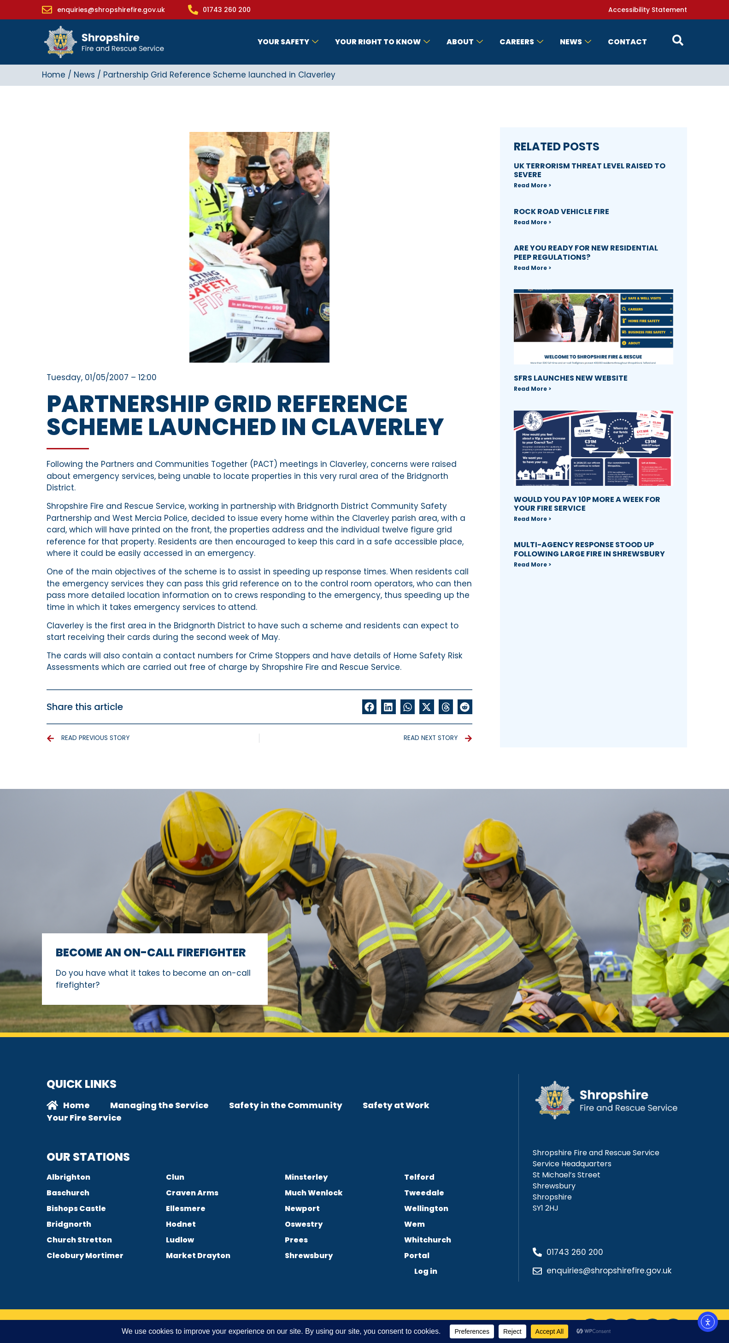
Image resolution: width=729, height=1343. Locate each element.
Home (53, 74)
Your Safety (288, 41)
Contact (627, 41)
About (465, 41)
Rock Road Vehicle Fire (561, 211)
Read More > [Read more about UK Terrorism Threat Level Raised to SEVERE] (532, 185)
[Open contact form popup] (677, 40)
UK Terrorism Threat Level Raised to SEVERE (589, 170)
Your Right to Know (382, 41)
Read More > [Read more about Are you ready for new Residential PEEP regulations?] (532, 268)
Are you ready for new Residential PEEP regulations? (586, 252)
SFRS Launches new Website (571, 378)
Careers (521, 41)
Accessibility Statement (647, 9)
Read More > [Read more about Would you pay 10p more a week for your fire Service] (532, 519)
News (575, 41)
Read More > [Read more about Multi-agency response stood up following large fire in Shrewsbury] (532, 564)
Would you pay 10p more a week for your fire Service (587, 503)
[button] (369, 706)
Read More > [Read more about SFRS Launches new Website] (532, 389)
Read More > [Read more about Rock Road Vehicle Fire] (532, 222)
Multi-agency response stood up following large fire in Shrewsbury (589, 549)
